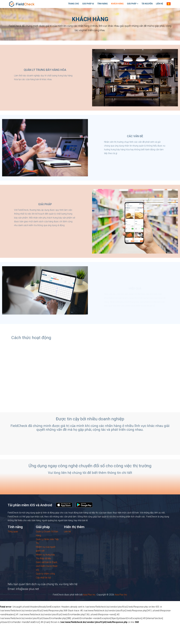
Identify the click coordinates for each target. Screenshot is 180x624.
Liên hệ (67, 531)
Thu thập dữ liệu (43, 558)
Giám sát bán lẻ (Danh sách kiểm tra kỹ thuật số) (46, 566)
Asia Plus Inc (89, 594)
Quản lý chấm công (45, 573)
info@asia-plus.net (27, 589)
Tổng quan (13, 531)
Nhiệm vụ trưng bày (45, 554)
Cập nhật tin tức (43, 577)
